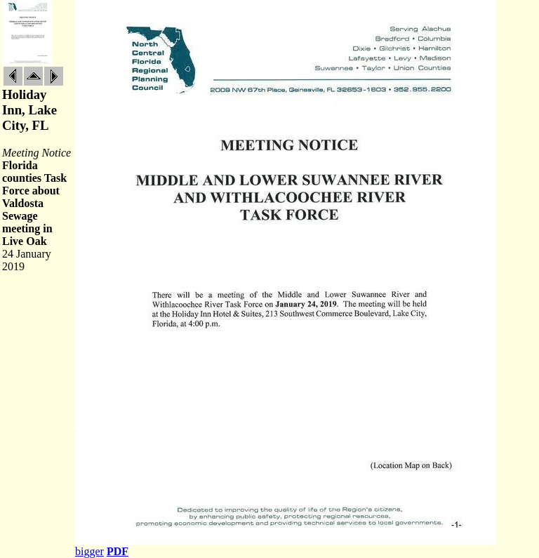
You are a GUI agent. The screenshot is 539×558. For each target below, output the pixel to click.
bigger (89, 551)
